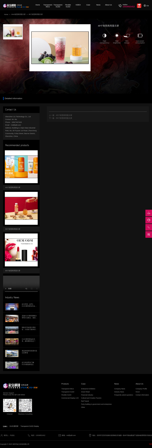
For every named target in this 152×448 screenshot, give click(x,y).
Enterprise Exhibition (88, 389)
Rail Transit (85, 401)
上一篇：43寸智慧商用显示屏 (60, 115)
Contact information (142, 395)
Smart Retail (85, 392)
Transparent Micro (47, 6)
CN (148, 6)
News (98, 5)
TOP (150, 444)
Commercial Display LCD (70, 398)
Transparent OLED (58, 6)
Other (83, 407)
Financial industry (87, 395)
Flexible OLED (68, 6)
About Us (108, 5)
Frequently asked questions (123, 395)
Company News (119, 389)
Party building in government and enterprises (96, 404)
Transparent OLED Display (30, 426)
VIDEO (78, 5)
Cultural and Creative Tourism (91, 398)
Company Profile (141, 389)
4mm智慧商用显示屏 (18, 14)
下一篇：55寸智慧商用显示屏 (60, 118)
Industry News (119, 392)
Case (88, 5)
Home (37, 5)
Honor (138, 392)
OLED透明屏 (14, 426)
